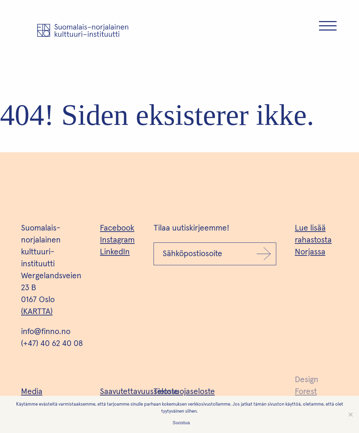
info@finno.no (45, 332)
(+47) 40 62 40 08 (52, 344)
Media (31, 392)
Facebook (117, 228)
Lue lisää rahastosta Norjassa (313, 240)
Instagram (117, 240)
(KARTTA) (37, 312)
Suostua (181, 422)
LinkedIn (115, 252)
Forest (306, 392)
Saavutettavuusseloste (139, 392)
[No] (350, 414)
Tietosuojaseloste (184, 392)
